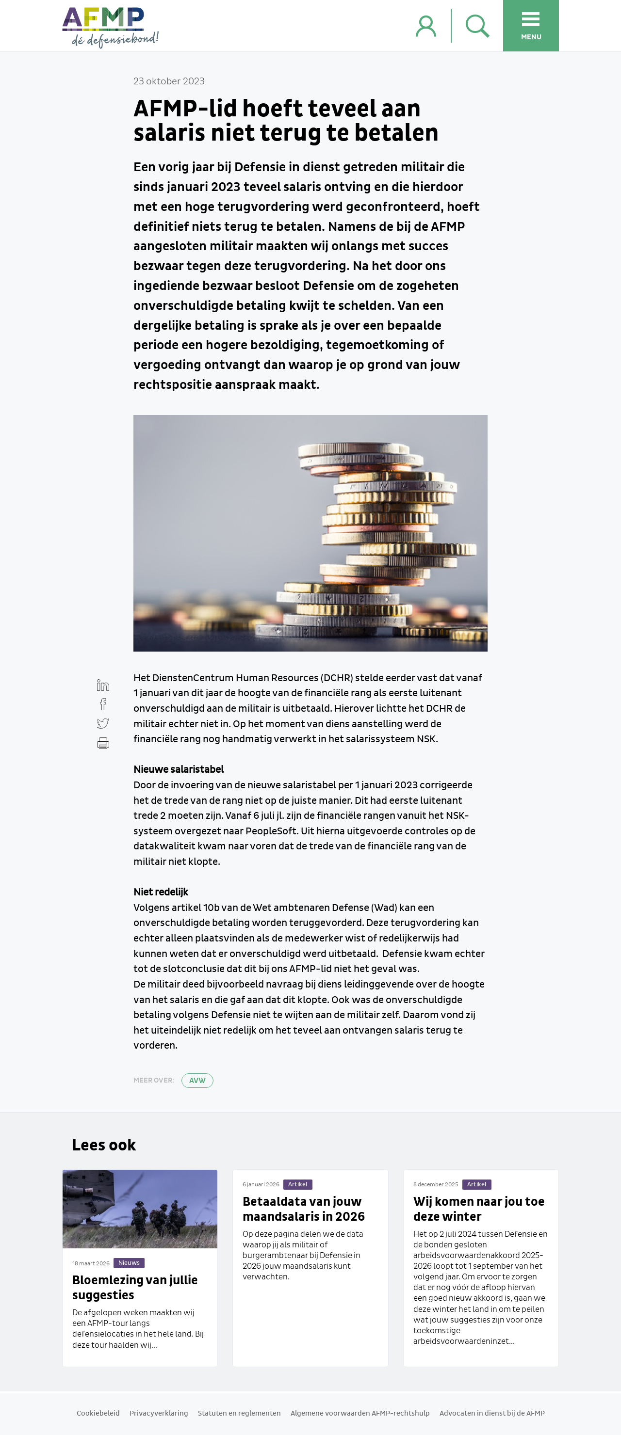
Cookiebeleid (98, 1413)
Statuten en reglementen (239, 1413)
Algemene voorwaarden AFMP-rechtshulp (360, 1413)
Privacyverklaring (159, 1413)
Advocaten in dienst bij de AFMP (492, 1413)
